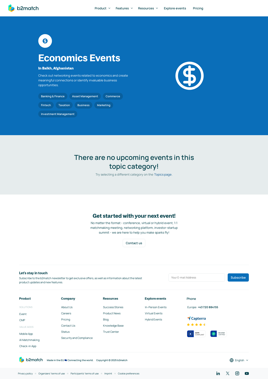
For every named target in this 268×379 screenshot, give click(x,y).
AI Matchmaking (29, 340)
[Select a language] (239, 360)
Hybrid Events (153, 319)
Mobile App (26, 334)
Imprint (108, 373)
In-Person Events (155, 307)
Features (124, 8)
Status (65, 332)
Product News (111, 313)
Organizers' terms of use (51, 373)
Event (22, 314)
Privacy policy (25, 373)
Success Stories (113, 307)
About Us (66, 307)
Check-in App (27, 346)
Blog (106, 319)
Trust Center (111, 332)
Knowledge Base (113, 325)
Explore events (175, 8)
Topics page (163, 174)
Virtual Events (153, 313)
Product (103, 8)
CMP (22, 320)
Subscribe (238, 277)
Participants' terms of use (85, 373)
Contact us (134, 243)
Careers (66, 313)
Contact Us (68, 325)
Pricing (198, 8)
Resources (148, 8)
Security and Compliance (77, 338)
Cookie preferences (128, 373)
